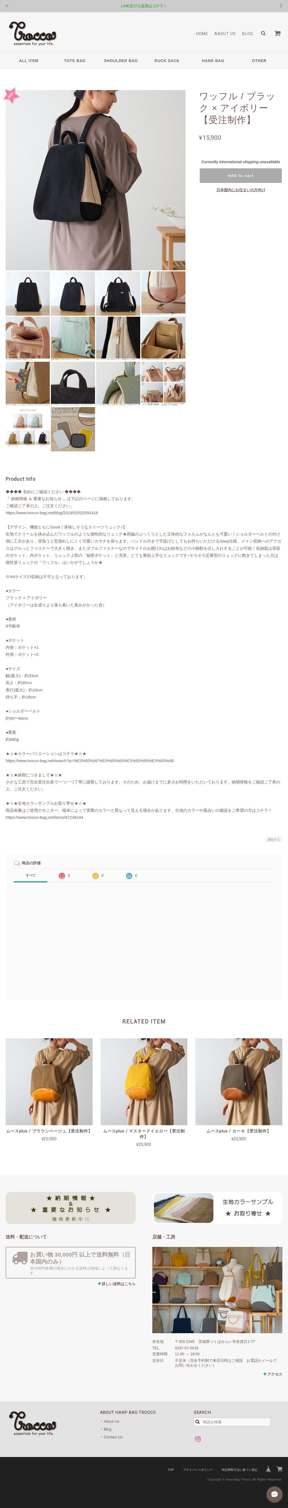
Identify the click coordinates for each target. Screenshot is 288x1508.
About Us (225, 34)
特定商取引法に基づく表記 (239, 1469)
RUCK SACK (167, 61)
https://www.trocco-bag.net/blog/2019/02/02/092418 (52, 512)
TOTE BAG (75, 61)
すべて (31, 875)
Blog (247, 34)
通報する (274, 839)
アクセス (274, 1374)
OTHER (259, 61)
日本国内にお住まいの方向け (240, 190)
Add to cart (241, 175)
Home (202, 34)
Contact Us (113, 1437)
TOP (171, 1469)
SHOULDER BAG (121, 61)
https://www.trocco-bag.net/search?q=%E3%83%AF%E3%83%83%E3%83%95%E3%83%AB (90, 760)
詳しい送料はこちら (119, 1284)
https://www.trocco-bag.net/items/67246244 (44, 817)
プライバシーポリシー (198, 1469)
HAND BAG (213, 61)
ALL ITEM (28, 61)
